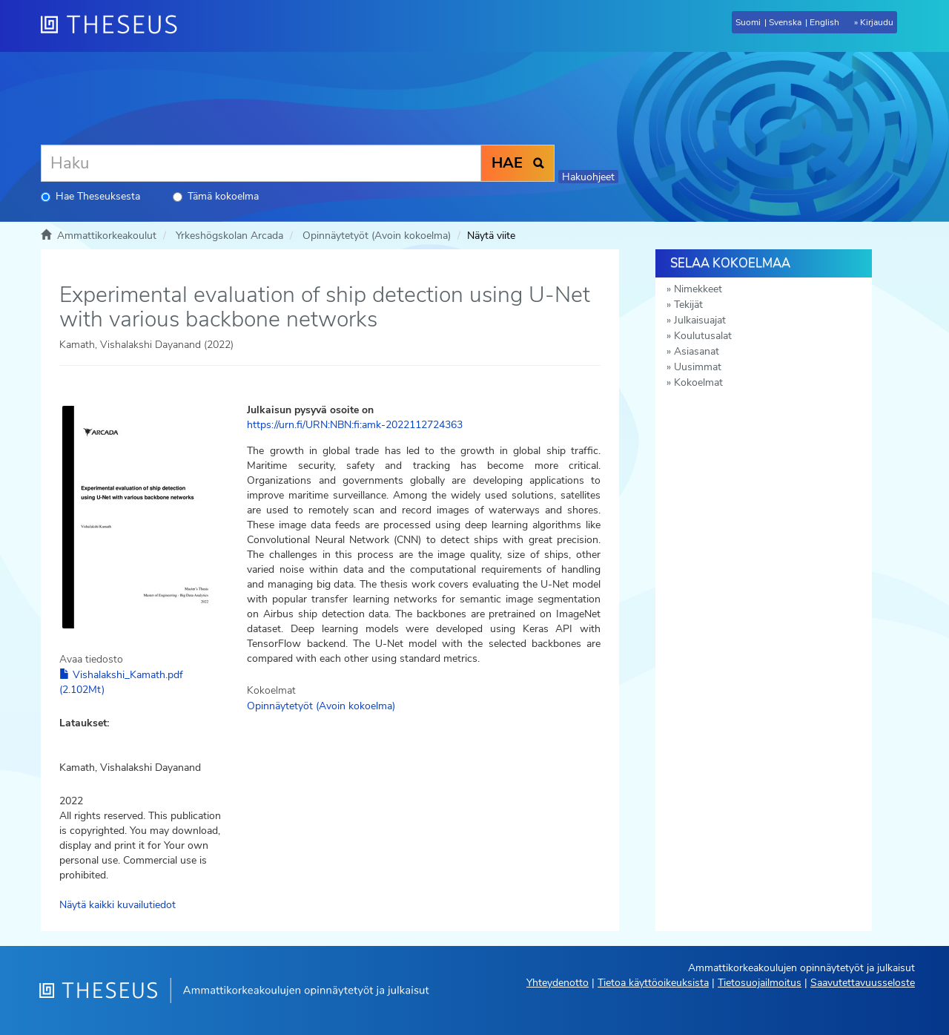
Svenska (785, 22)
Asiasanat (696, 351)
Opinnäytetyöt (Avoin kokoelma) (376, 236)
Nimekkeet (698, 289)
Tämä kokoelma (216, 196)
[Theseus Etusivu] (115, 26)
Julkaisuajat (700, 320)
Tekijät (688, 305)
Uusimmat (697, 367)
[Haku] (261, 163)
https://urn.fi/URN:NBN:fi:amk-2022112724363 (355, 425)
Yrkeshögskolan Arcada (229, 236)
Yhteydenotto (557, 983)
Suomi (748, 22)
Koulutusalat (703, 336)
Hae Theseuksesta (90, 196)
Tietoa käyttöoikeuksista (653, 983)
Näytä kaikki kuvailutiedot (117, 905)
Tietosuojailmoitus (759, 983)
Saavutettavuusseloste (862, 983)
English (824, 22)
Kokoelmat (698, 382)
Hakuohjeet (588, 177)
